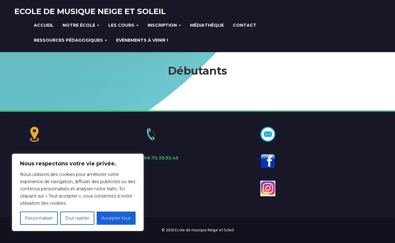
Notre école (81, 25)
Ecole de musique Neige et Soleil (90, 11)
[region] (78, 192)
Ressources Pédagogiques (70, 40)
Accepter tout (116, 218)
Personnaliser (39, 218)
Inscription (164, 25)
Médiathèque (207, 25)
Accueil (44, 25)
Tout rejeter (77, 218)
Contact (244, 25)
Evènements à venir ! (142, 40)
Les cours (123, 25)
